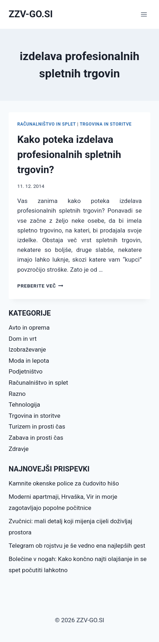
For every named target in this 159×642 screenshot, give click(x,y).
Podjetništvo (25, 371)
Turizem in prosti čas (37, 426)
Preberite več (40, 286)
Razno (17, 393)
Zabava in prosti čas (36, 437)
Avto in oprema (29, 327)
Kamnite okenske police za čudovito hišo (64, 483)
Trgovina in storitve (106, 124)
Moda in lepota (29, 360)
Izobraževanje (27, 349)
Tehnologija (24, 404)
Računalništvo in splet (46, 124)
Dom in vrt (23, 338)
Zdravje (18, 448)
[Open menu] (143, 14)
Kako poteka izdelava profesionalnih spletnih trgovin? (69, 155)
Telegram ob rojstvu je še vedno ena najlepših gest (77, 545)
